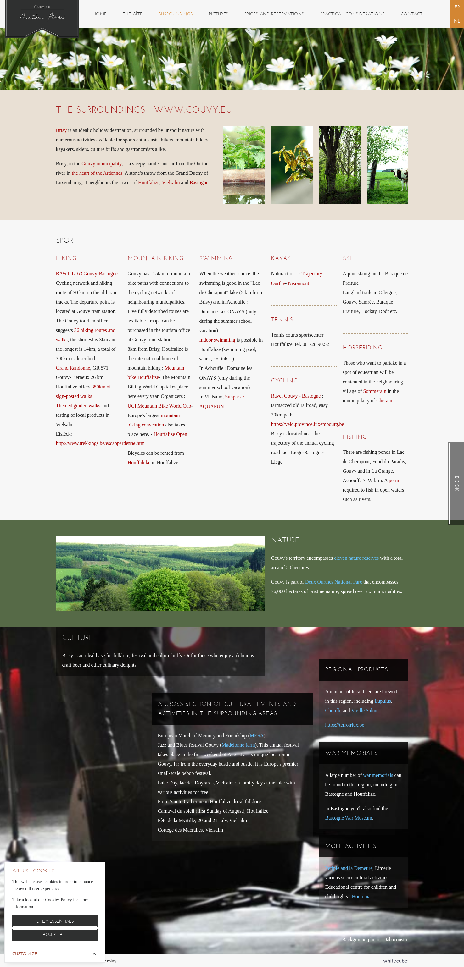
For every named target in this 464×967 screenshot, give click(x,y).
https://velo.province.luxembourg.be (307, 424)
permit (395, 480)
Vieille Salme (364, 710)
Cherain (384, 400)
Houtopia (361, 896)
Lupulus (382, 701)
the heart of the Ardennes (97, 173)
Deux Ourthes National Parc (333, 582)
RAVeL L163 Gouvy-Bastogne (87, 273)
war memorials (378, 775)
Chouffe (333, 710)
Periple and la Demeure (349, 868)
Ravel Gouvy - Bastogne (296, 395)
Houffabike (139, 462)
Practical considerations (352, 14)
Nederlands (457, 21)
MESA (257, 735)
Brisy (61, 130)
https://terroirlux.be (344, 725)
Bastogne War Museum (348, 818)
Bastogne (199, 182)
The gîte (133, 14)
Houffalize (148, 182)
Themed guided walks (78, 405)
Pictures (219, 14)
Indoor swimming (217, 340)
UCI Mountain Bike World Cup (159, 406)
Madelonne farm (238, 745)
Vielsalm (171, 182)
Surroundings (176, 14)
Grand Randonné (73, 368)
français (457, 7)
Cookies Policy (58, 900)
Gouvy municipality (101, 163)
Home (100, 14)
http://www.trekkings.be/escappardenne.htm (100, 443)
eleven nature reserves (356, 558)
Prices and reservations (274, 14)
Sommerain (374, 391)
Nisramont (298, 283)
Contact (412, 14)
